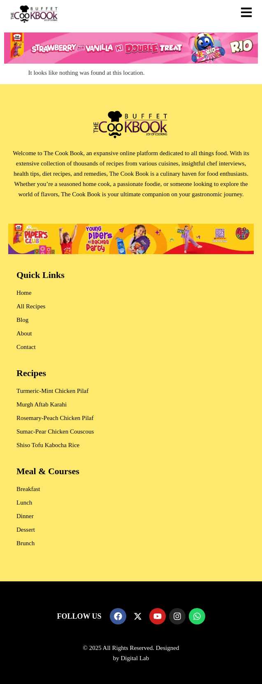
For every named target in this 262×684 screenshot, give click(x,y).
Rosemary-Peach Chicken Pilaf (54, 418)
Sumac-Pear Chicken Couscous (55, 431)
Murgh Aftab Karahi (41, 404)
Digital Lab (135, 658)
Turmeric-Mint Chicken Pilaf (52, 391)
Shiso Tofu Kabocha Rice (47, 445)
